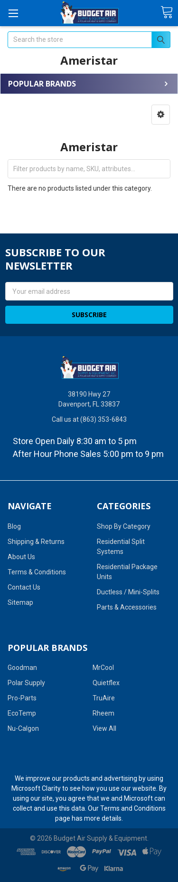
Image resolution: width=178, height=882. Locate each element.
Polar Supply (26, 683)
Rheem (103, 713)
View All (104, 728)
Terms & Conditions (37, 572)
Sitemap (20, 602)
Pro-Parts (22, 698)
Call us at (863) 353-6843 (89, 419)
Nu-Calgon (23, 728)
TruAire (104, 698)
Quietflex (106, 683)
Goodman (22, 667)
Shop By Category (123, 526)
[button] (160, 115)
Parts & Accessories (127, 607)
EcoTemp (22, 713)
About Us (21, 557)
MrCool (103, 667)
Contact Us (24, 587)
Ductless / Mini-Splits (128, 592)
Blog (14, 526)
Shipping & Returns (36, 541)
